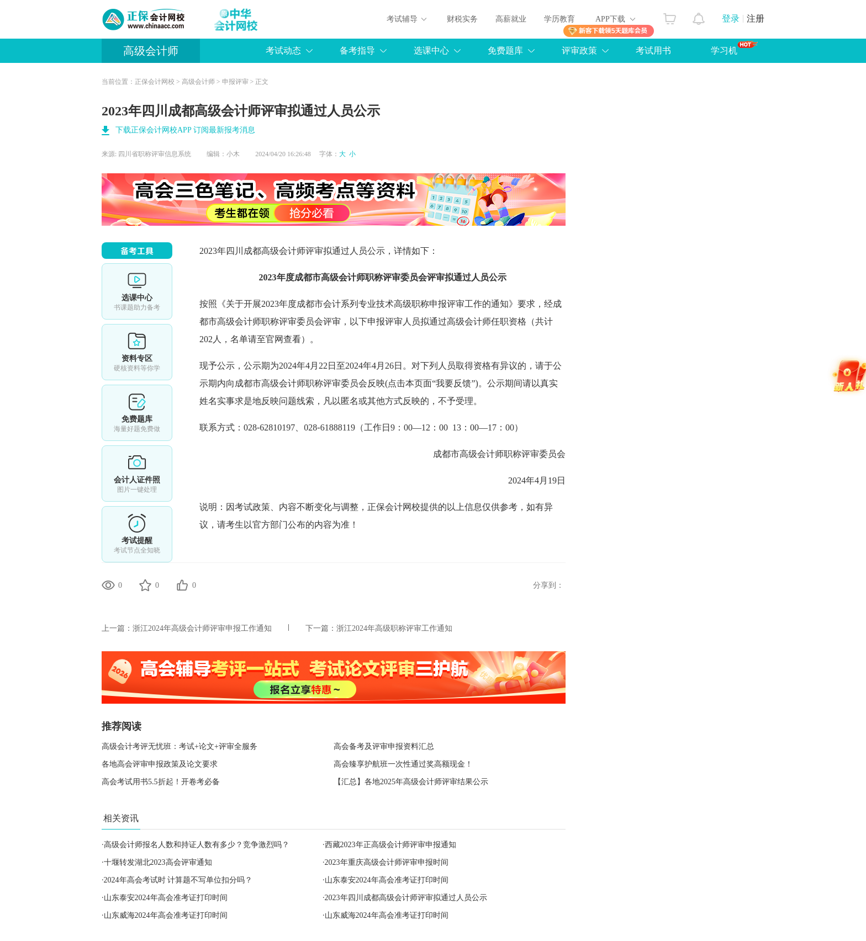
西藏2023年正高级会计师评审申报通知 (390, 845)
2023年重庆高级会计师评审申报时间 (386, 862)
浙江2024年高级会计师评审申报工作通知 (202, 628)
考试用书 (653, 50)
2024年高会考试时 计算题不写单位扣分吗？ (178, 880)
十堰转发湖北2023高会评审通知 (158, 862)
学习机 (734, 48)
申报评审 (235, 82)
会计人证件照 (137, 473)
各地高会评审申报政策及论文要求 (160, 764)
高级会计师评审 (292, 251)
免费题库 (505, 50)
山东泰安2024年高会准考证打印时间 (386, 880)
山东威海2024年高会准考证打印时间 (166, 915)
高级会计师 (150, 51)
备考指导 (357, 50)
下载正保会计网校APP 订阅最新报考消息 (185, 130)
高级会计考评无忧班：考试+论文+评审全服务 (179, 746)
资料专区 (137, 352)
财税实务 (462, 19)
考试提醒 (137, 534)
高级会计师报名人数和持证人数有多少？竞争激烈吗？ (196, 845)
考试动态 (283, 50)
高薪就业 (510, 19)
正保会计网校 (155, 82)
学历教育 (559, 19)
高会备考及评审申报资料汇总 (384, 746)
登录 (731, 18)
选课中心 (431, 50)
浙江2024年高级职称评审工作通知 (394, 628)
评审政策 (579, 50)
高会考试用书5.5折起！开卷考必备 (161, 782)
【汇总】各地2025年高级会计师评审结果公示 (411, 782)
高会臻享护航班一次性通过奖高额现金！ (403, 764)
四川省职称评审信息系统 (154, 154)
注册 (755, 18)
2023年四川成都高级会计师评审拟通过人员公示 (406, 898)
